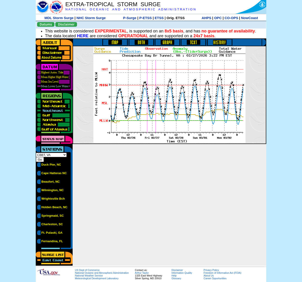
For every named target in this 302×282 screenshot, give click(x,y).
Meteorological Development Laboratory (96, 278)
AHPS (206, 18)
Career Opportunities (215, 278)
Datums (46, 24)
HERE (83, 36)
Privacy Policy (211, 270)
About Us (209, 275)
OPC (218, 18)
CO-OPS (231, 18)
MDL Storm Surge (59, 18)
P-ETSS (145, 18)
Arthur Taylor (142, 272)
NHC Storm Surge (91, 18)
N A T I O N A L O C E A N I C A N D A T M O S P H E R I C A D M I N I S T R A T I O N (130, 9)
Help (174, 275)
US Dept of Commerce (87, 270)
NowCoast (249, 18)
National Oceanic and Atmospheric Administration (102, 272)
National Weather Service (89, 275)
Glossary (176, 278)
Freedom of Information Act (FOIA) (222, 272)
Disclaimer (66, 24)
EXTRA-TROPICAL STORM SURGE (112, 4)
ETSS (159, 18)
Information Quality (182, 272)
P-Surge (129, 18)
